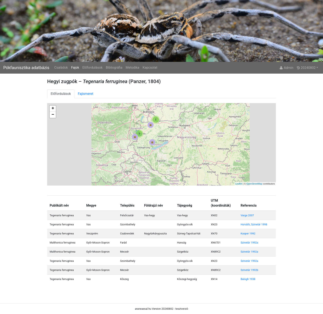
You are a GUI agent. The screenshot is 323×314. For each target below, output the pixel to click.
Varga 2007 (247, 215)
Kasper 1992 (248, 233)
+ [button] (52, 109)
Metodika (132, 67)
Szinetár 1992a (249, 242)
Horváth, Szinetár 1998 (254, 224)
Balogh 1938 (248, 279)
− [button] (52, 115)
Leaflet (238, 183)
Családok (61, 67)
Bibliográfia (114, 67)
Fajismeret (85, 94)
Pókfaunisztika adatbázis (26, 67)
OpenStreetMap (254, 183)
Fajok (75, 67)
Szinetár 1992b (249, 270)
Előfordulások (92, 67)
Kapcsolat (150, 67)
